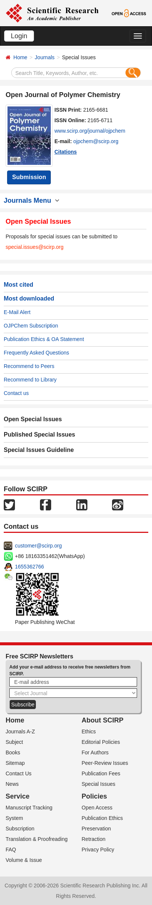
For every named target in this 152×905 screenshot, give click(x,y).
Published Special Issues (39, 434)
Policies (94, 796)
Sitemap (15, 763)
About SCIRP (103, 720)
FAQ (11, 850)
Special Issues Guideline (39, 450)
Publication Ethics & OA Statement (44, 339)
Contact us (16, 393)
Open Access (97, 808)
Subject (14, 742)
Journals (45, 57)
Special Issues (98, 784)
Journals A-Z (20, 731)
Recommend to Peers (29, 366)
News (12, 784)
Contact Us (18, 773)
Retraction (94, 839)
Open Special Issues (33, 419)
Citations (66, 152)
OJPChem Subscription (31, 326)
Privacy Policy (98, 850)
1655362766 (29, 567)
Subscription (20, 829)
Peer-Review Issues (105, 763)
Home (20, 57)
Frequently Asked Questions (36, 353)
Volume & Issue (24, 860)
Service (18, 796)
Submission (29, 177)
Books (13, 752)
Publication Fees (101, 773)
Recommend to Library (30, 380)
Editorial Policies (101, 742)
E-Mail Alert (17, 312)
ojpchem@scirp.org (95, 141)
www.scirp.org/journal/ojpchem (90, 131)
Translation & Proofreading (37, 839)
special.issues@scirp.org (34, 247)
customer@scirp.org (38, 546)
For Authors (95, 752)
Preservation (96, 829)
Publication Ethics (102, 818)
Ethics (89, 731)
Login (19, 36)
